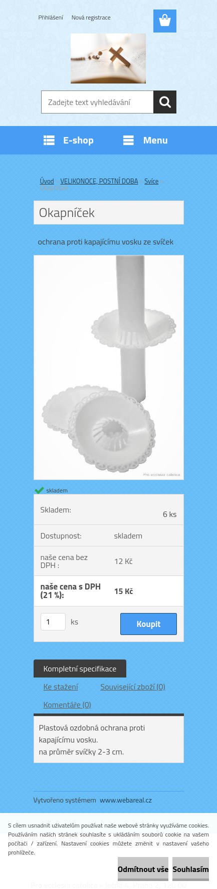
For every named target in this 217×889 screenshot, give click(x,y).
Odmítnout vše (143, 869)
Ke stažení (61, 686)
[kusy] (53, 621)
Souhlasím (190, 869)
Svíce (151, 181)
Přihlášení (51, 17)
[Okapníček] (108, 260)
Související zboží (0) (132, 686)
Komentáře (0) (67, 704)
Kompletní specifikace (80, 668)
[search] (164, 102)
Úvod (47, 181)
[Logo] (108, 59)
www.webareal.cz (126, 799)
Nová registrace (91, 17)
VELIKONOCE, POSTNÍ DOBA (99, 181)
